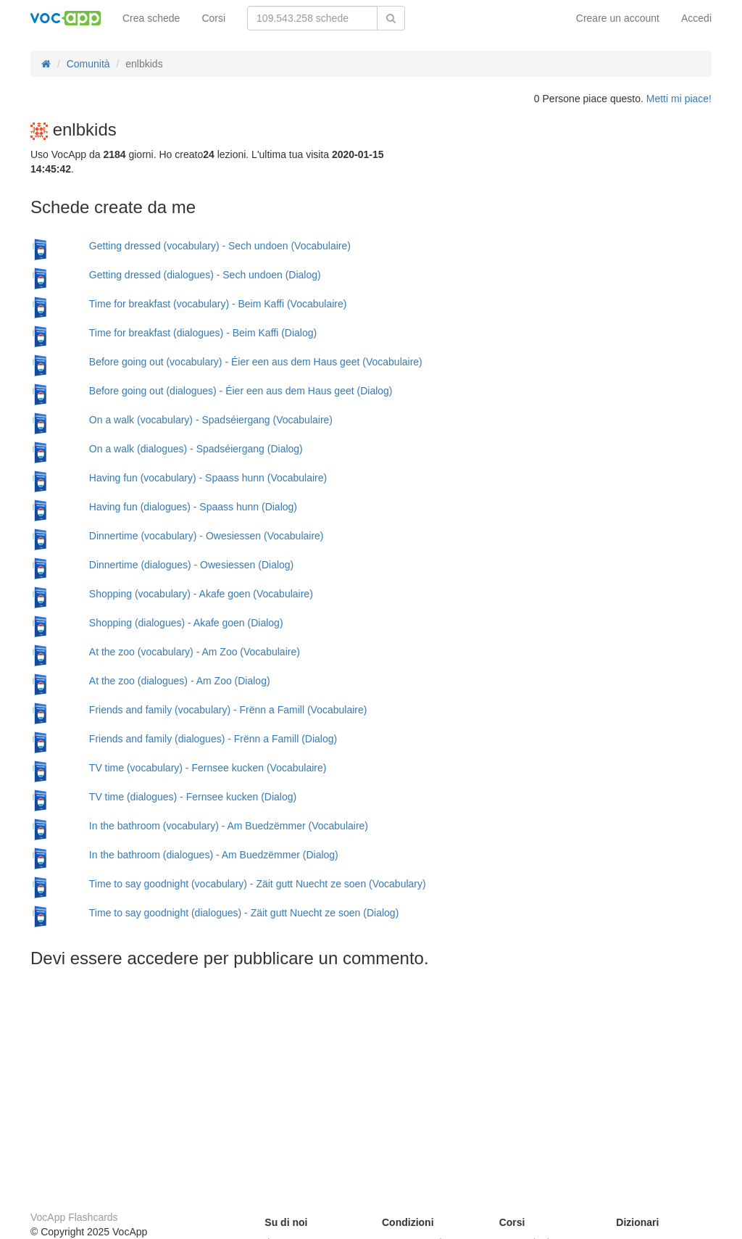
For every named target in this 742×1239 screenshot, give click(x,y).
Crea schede (151, 18)
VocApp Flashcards (74, 1217)
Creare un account (617, 18)
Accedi (696, 18)
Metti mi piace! (679, 98)
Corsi (213, 18)
